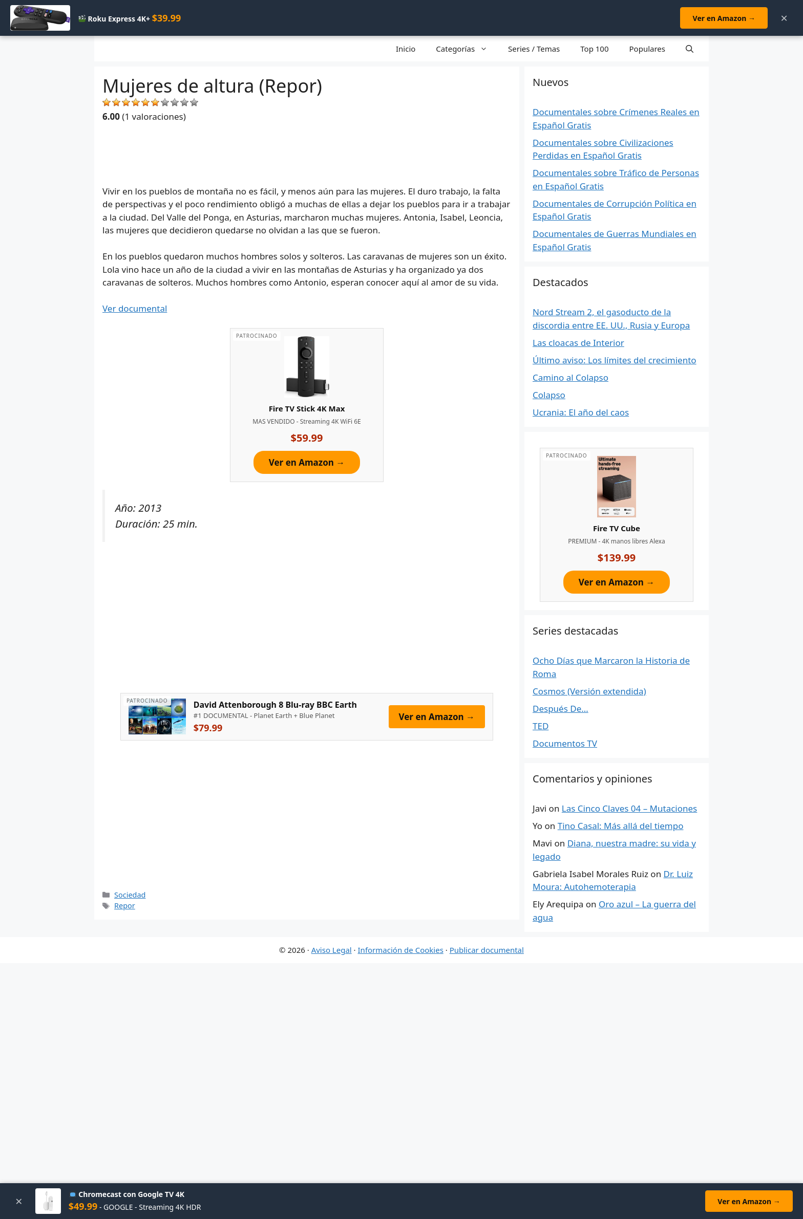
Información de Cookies (400, 950)
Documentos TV (565, 743)
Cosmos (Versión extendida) (589, 691)
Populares (647, 48)
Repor (124, 905)
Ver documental (134, 308)
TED (540, 726)
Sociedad (129, 895)
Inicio (405, 48)
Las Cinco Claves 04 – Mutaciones (629, 808)
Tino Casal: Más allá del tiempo (621, 826)
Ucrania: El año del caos (581, 412)
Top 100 (594, 48)
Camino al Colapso (570, 377)
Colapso (549, 395)
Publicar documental (487, 950)
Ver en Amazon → (723, 18)
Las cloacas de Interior (578, 343)
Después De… (560, 708)
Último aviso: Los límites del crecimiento (614, 360)
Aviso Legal (331, 950)
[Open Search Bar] (689, 48)
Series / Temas (534, 48)
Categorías (467, 48)
